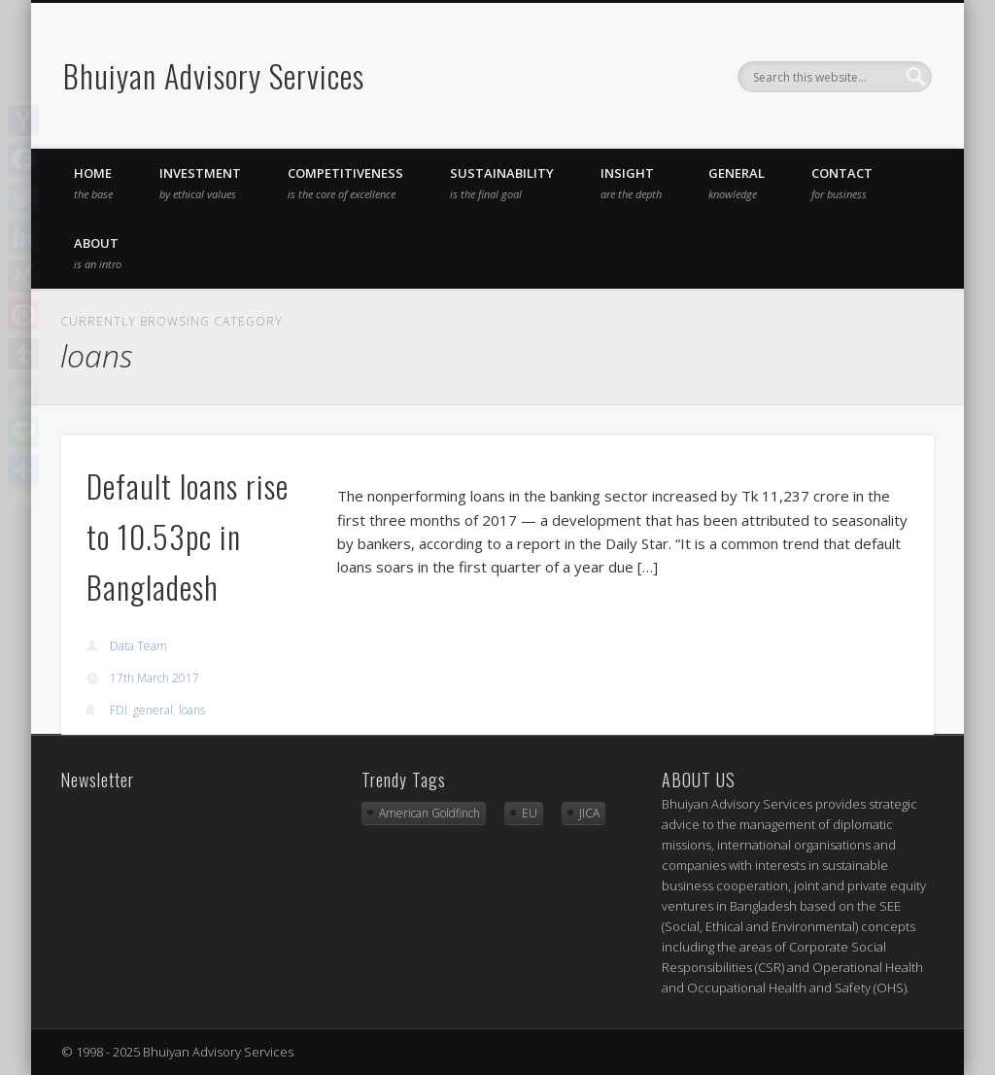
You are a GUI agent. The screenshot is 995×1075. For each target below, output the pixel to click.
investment (200, 182)
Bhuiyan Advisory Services (213, 75)
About (97, 252)
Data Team (138, 646)
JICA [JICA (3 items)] (589, 813)
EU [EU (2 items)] (529, 813)
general (736, 182)
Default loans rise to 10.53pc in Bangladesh (187, 536)
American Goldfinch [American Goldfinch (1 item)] (429, 813)
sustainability (502, 182)
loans (192, 710)
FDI (118, 710)
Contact (842, 182)
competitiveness (345, 182)
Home (93, 182)
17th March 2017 (154, 678)
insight (631, 182)
